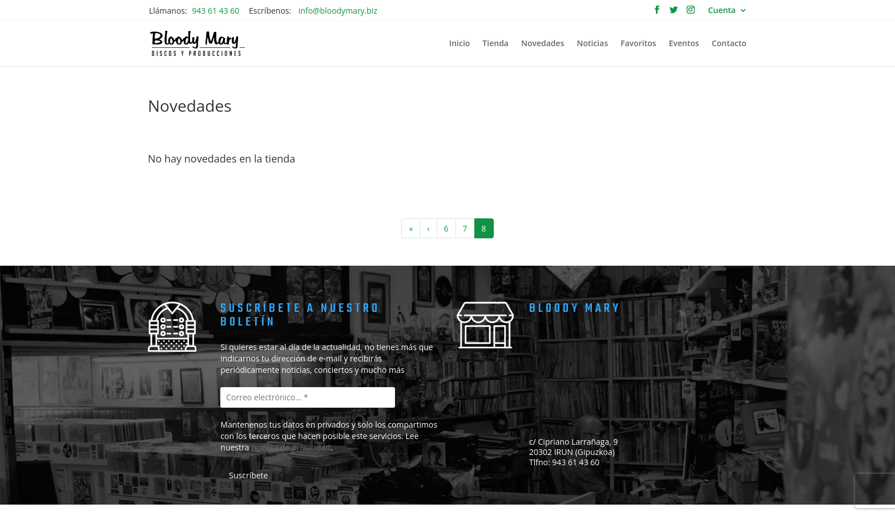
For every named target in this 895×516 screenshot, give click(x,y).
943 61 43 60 (215, 10)
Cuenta (722, 10)
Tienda (495, 43)
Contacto (729, 43)
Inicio (459, 43)
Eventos (684, 43)
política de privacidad (290, 447)
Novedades (543, 43)
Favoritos (638, 43)
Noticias (592, 43)
